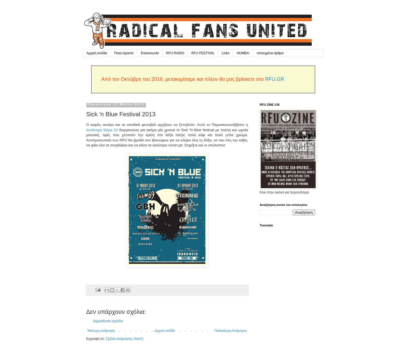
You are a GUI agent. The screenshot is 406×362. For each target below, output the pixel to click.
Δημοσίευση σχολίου (108, 321)
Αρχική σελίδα (97, 53)
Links (225, 53)
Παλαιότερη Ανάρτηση (230, 331)
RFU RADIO (175, 53)
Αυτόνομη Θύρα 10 (102, 130)
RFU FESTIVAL (203, 53)
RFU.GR (274, 79)
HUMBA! (243, 53)
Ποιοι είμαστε (123, 53)
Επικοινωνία (150, 53)
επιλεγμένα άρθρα (270, 53)
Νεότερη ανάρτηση (101, 331)
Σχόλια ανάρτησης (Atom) (124, 339)
